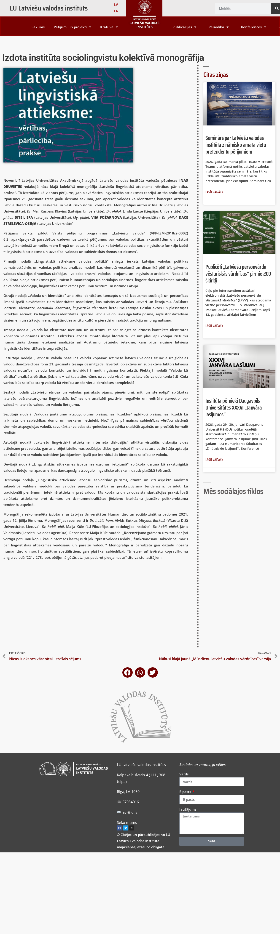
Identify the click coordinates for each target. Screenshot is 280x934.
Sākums (38, 27)
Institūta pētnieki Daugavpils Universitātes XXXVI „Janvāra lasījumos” (233, 407)
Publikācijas (184, 27)
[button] (127, 672)
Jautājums (187, 809)
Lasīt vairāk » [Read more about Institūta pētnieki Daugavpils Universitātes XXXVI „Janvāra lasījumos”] (214, 460)
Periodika (219, 27)
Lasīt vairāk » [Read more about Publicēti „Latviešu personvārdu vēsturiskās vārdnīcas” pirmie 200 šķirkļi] (214, 326)
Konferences (253, 27)
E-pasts (185, 791)
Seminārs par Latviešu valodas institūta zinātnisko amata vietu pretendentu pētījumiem (235, 144)
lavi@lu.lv (129, 812)
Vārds (183, 774)
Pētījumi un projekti (72, 27)
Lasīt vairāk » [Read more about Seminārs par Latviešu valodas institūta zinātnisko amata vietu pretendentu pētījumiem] (214, 192)
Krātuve (109, 27)
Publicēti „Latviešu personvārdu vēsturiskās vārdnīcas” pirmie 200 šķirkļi (238, 273)
